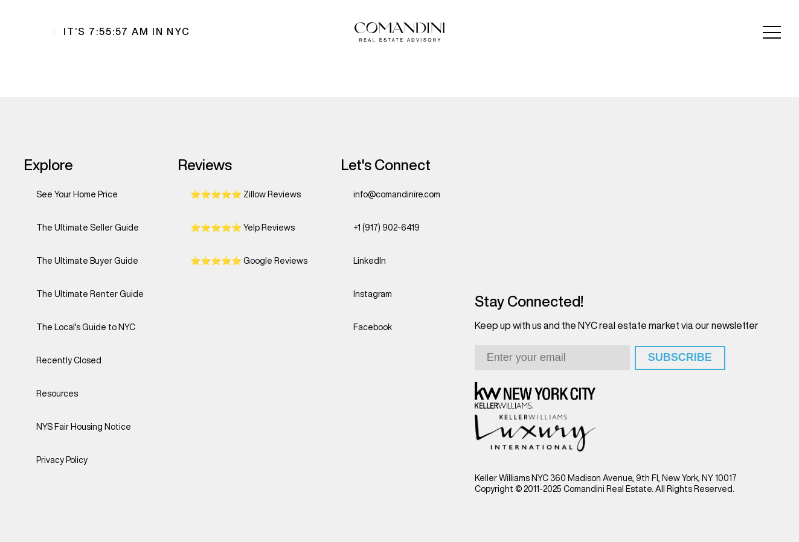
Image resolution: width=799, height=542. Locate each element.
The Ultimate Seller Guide (87, 227)
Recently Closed (68, 360)
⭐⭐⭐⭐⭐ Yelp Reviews (242, 227)
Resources (57, 393)
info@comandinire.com (396, 194)
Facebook (372, 327)
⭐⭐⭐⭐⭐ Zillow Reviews (245, 194)
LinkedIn (369, 261)
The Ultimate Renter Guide (90, 294)
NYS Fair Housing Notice (83, 426)
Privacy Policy (62, 460)
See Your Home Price (77, 194)
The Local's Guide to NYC (85, 327)
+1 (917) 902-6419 (386, 227)
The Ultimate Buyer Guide (87, 261)
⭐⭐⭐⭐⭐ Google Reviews (248, 261)
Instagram (372, 294)
